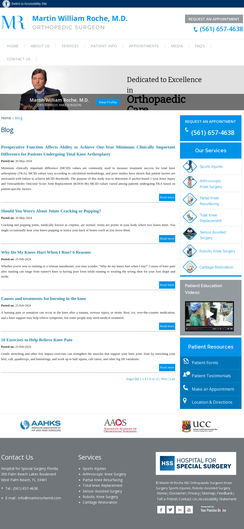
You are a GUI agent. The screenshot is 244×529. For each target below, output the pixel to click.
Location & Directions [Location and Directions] (212, 402)
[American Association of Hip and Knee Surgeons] (40, 426)
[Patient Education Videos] (210, 316)
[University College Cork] (199, 426)
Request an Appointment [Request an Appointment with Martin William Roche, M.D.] (214, 18)
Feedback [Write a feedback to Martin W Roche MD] (225, 493)
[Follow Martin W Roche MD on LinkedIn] (180, 509)
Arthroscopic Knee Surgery (211, 183)
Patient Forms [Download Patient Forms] (205, 362)
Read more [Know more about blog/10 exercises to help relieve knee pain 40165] (167, 367)
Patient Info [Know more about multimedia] (104, 45)
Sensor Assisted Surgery (213, 235)
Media (177, 45)
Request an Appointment (210, 121)
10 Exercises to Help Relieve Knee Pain (36, 339)
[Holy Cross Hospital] (196, 463)
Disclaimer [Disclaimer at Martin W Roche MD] (177, 493)
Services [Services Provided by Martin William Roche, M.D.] (70, 45)
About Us (40, 45)
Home (13, 45)
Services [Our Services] (89, 457)
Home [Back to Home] (162, 493)
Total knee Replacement (103, 485)
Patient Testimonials (211, 376)
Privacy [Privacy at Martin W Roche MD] (194, 493)
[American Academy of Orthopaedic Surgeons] (120, 426)
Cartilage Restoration (216, 267)
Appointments (144, 45)
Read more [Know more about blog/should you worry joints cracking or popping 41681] (167, 238)
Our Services (210, 150)
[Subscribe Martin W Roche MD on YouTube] (189, 509)
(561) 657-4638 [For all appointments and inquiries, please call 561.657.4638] (221, 29)
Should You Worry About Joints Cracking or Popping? (51, 211)
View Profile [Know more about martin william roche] (108, 102)
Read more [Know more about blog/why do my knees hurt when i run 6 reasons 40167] (167, 285)
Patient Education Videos (203, 289)
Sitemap (208, 493)
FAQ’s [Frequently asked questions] (200, 45)
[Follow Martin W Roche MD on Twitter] (170, 509)
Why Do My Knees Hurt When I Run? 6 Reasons (46, 252)
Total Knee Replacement (211, 218)
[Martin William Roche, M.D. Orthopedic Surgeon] (64, 22)
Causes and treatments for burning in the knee (43, 298)
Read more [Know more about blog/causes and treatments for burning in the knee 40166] (167, 326)
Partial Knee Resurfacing (209, 201)
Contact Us (18, 58)
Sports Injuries (211, 167)
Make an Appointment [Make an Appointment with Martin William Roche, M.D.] (213, 389)
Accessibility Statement (217, 499)
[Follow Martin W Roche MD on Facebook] (161, 509)
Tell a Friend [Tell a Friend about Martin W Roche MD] (167, 499)
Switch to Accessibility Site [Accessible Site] (29, 4)
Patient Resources (210, 347)
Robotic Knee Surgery (217, 251)
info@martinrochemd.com (39, 498)
